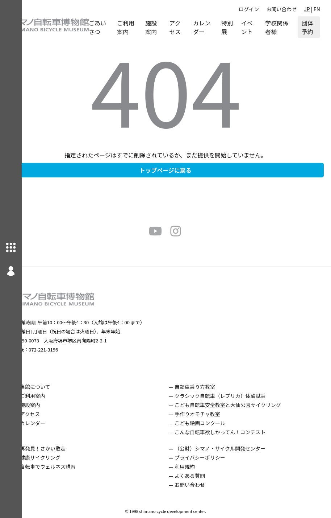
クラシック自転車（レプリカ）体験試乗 (231, 395)
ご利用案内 (144, 27)
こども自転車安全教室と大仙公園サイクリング (238, 404)
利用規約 (195, 466)
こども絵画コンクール (210, 423)
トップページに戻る (176, 170)
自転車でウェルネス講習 (69, 466)
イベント (255, 27)
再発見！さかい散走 (64, 448)
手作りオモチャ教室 (208, 414)
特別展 (234, 27)
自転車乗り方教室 (205, 386)
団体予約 (310, 27)
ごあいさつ (119, 27)
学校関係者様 (280, 27)
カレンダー (214, 27)
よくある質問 (200, 475)
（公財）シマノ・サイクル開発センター (230, 448)
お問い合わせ (281, 9)
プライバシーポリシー (210, 457)
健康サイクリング (62, 457)
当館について (57, 386)
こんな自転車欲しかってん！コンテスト (230, 432)
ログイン (249, 9)
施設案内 (167, 27)
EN (317, 9)
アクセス (189, 27)
